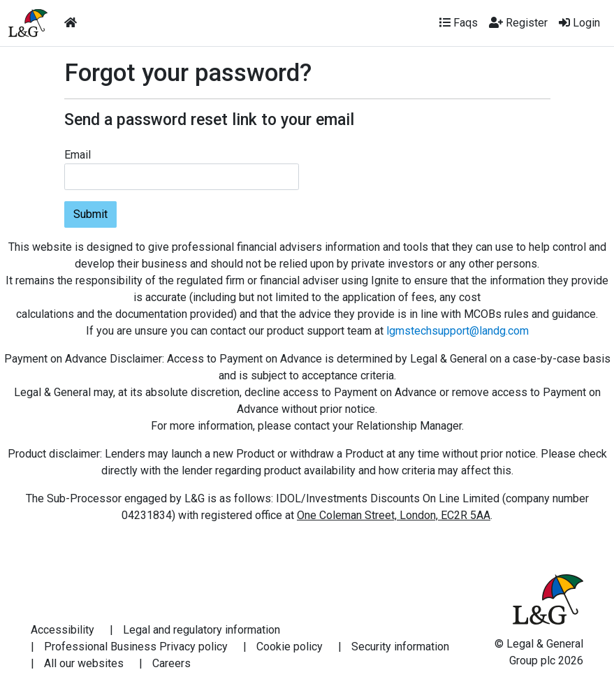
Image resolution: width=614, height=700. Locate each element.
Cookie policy (289, 646)
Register (518, 22)
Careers (171, 663)
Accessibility (62, 629)
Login (579, 22)
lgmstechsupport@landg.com (457, 330)
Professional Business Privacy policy (136, 646)
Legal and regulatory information (201, 629)
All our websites (84, 663)
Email (77, 154)
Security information (400, 646)
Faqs (458, 22)
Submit (90, 214)
